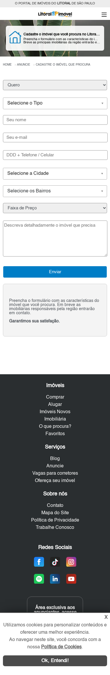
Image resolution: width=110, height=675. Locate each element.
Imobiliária (55, 419)
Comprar (55, 397)
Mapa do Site (55, 513)
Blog (55, 459)
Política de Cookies (61, 647)
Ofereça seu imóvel (55, 481)
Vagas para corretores (55, 473)
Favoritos (55, 434)
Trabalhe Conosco (55, 527)
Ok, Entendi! (55, 660)
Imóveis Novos (55, 412)
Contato (55, 505)
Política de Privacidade (55, 520)
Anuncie (55, 466)
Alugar (55, 404)
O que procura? (55, 426)
